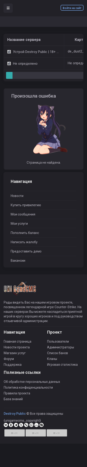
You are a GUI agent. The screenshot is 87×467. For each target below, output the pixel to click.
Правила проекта (17, 394)
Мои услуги (19, 223)
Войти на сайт (72, 8)
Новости (17, 196)
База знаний (13, 400)
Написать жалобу (24, 242)
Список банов (57, 354)
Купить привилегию (26, 205)
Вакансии (18, 260)
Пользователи (58, 343)
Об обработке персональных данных (32, 383)
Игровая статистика (62, 366)
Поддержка (13, 366)
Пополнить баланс (25, 233)
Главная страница (17, 343)
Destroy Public (15, 415)
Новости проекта (17, 348)
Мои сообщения (23, 214)
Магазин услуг (15, 354)
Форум (9, 360)
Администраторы (60, 348)
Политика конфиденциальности (28, 389)
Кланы (52, 360)
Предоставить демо (26, 251)
